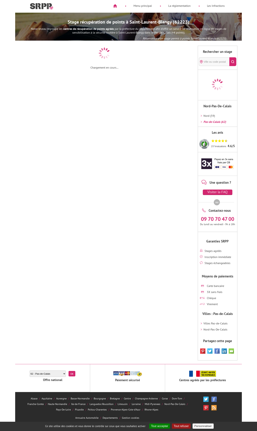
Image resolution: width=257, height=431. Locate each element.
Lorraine (136, 404)
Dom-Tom (177, 398)
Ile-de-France (78, 404)
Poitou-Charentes (97, 409)
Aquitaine (47, 398)
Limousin (123, 404)
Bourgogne (100, 398)
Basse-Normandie (80, 398)
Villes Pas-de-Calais (215, 323)
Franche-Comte (35, 404)
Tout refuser (181, 426)
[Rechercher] (232, 61)
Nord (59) (209, 115)
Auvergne (61, 398)
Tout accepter (159, 426)
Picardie (79, 409)
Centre (127, 398)
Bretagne (115, 398)
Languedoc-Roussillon (102, 404)
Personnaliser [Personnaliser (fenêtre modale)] (203, 426)
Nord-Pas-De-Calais (215, 329)
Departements (110, 417)
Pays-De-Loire (63, 409)
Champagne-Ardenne (146, 398)
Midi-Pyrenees (152, 404)
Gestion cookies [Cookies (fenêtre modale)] (130, 417)
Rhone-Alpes (151, 409)
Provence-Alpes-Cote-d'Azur (125, 409)
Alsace (34, 398)
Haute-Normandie (57, 404)
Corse (165, 398)
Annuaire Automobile (87, 417)
